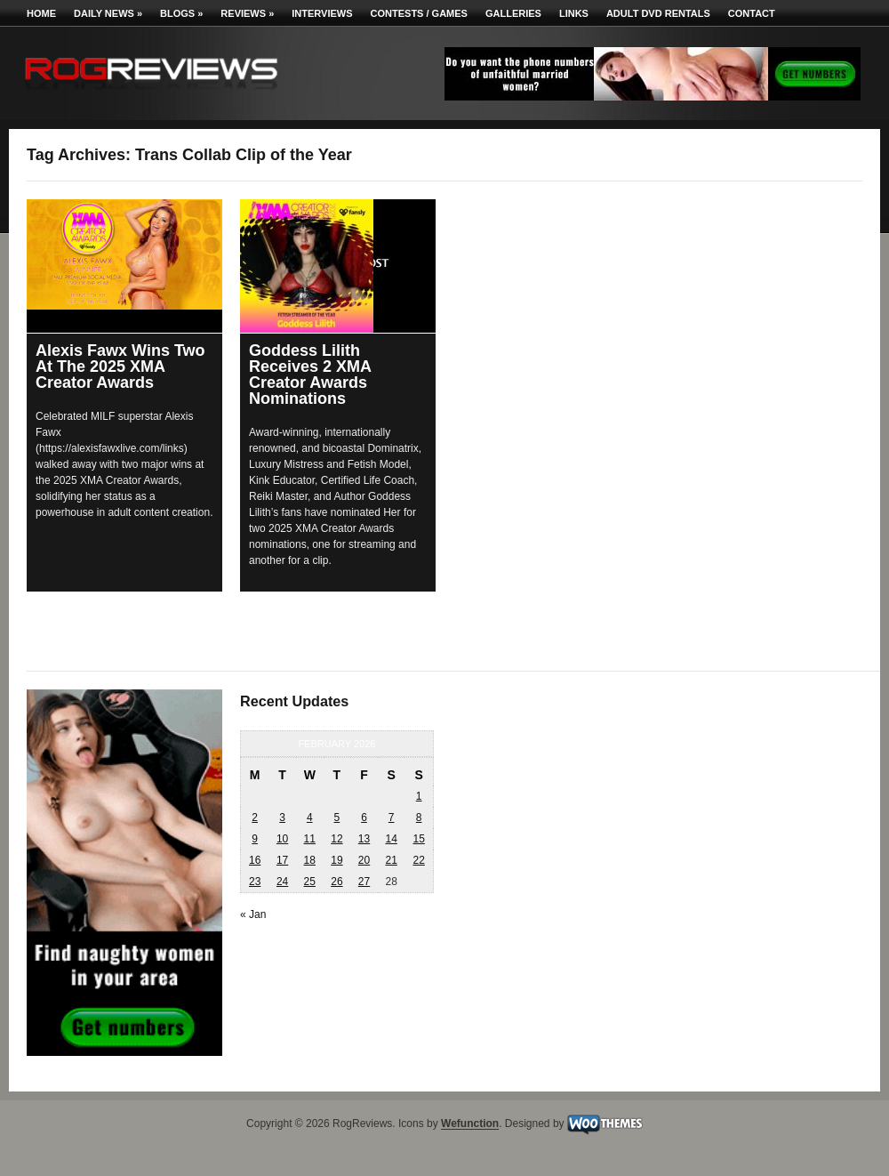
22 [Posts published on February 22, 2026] (418, 860)
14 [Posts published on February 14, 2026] (390, 839)
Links (574, 13)
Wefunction (470, 1124)
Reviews (247, 13)
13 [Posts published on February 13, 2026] (364, 839)
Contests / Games (419, 13)
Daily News (108, 13)
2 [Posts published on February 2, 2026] (255, 817)
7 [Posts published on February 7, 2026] (391, 817)
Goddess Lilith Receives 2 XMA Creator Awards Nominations (310, 374)
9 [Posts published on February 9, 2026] (255, 839)
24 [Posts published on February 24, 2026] (282, 881)
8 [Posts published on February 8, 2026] (419, 817)
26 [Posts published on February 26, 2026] (336, 881)
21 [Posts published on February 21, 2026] (390, 860)
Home (41, 13)
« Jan (253, 914)
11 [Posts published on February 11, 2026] (310, 839)
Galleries (513, 13)
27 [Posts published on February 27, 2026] (364, 881)
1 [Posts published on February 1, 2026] (419, 796)
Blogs (181, 13)
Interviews (322, 13)
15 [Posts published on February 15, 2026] (418, 839)
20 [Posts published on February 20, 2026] (364, 860)
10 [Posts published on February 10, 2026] (282, 839)
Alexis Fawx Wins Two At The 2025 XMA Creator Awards (120, 366)
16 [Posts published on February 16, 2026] (254, 860)
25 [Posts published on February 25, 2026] (310, 881)
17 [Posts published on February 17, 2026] (282, 860)
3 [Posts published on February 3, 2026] (282, 817)
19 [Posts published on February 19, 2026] (336, 860)
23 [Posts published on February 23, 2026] (254, 881)
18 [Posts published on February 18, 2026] (310, 860)
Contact (751, 13)
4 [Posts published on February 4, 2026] (310, 817)
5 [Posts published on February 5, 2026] (337, 817)
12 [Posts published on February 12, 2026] (336, 839)
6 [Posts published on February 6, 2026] (364, 817)
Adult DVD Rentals (658, 13)
